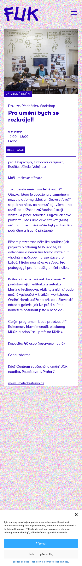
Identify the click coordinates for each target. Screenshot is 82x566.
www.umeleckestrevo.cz (26, 383)
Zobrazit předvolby (41, 554)
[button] (76, 514)
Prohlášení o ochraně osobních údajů (50, 561)
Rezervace (15, 150)
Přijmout (41, 543)
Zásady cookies (21, 561)
